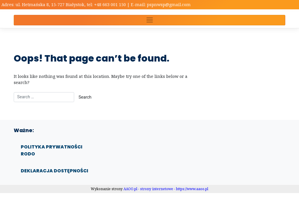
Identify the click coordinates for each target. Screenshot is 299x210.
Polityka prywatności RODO (51, 150)
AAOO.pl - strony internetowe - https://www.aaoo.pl (166, 188)
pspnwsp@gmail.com (169, 4)
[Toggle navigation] (149, 20)
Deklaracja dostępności (54, 170)
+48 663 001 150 (110, 4)
